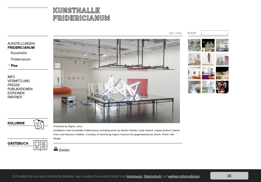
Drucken (64, 149)
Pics (14, 65)
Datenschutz (152, 176)
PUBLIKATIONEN (20, 89)
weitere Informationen (184, 176)
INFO (11, 77)
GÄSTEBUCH (18, 143)
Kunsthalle (19, 53)
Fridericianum (21, 59)
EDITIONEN (16, 93)
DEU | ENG (175, 33)
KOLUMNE (16, 123)
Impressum (134, 176)
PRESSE (14, 85)
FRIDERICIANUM (21, 48)
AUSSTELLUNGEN (21, 44)
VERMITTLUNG (19, 81)
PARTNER (15, 97)
